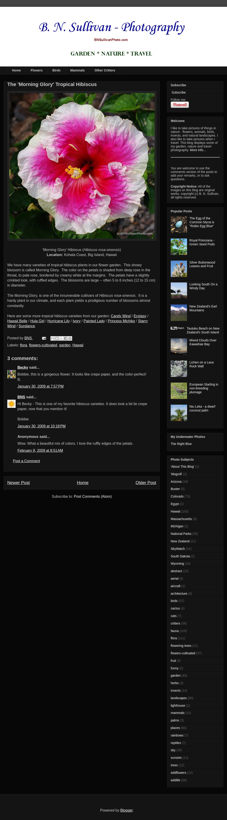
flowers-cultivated (43, 345)
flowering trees (181, 645)
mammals (178, 713)
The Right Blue (181, 444)
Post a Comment (26, 461)
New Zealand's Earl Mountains (203, 308)
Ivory (77, 321)
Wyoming (177, 563)
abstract (176, 571)
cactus (175, 608)
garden (65, 345)
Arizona (176, 481)
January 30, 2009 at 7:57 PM (40, 386)
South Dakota (180, 556)
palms (175, 720)
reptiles (176, 743)
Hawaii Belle (17, 321)
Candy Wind (121, 316)
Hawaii (77, 345)
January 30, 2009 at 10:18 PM (41, 426)
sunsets (176, 757)
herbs (175, 683)
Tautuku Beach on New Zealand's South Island (203, 330)
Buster (175, 489)
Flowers (37, 70)
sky (173, 750)
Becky (22, 367)
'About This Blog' (182, 466)
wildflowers (178, 772)
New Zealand (180, 541)
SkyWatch (178, 549)
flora (23, 345)
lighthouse (178, 705)
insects (176, 690)
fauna (175, 631)
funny (174, 668)
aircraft (175, 586)
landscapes (179, 698)
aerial (174, 578)
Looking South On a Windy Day (204, 286)
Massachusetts (181, 519)
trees (174, 765)
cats (174, 616)
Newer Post (18, 482)
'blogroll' (176, 474)
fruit (173, 661)
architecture (179, 593)
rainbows (177, 735)
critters (175, 623)
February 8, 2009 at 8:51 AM (40, 450)
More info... (198, 150)
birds (174, 601)
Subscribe (178, 92)
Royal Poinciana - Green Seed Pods (202, 242)
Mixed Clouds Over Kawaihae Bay (203, 342)
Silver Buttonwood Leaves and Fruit (202, 264)
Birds (56, 70)
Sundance (27, 326)
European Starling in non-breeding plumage (204, 388)
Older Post (146, 482)
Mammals (77, 70)
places (175, 728)
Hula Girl (37, 321)
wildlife (175, 780)
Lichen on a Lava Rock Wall (202, 364)
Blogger (126, 810)
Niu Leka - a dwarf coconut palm (202, 408)
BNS (21, 397)
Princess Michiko (121, 321)
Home (16, 70)
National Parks (181, 534)
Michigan (177, 526)
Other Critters (104, 70)
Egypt (175, 504)
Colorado (177, 496)
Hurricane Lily (58, 321)
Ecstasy (140, 316)
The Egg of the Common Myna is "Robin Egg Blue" (202, 222)
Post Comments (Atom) (93, 496)
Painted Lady (94, 321)
